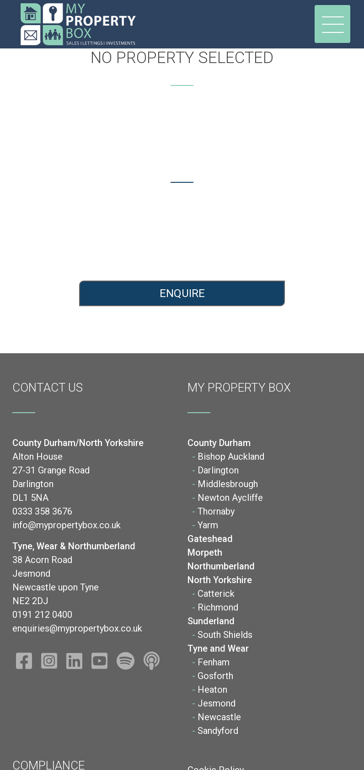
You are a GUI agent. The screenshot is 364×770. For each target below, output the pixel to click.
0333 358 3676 (91, 230)
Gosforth (215, 675)
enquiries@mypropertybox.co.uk (273, 246)
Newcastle (219, 717)
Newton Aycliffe (230, 497)
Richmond (218, 607)
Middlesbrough (228, 483)
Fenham (214, 662)
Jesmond (217, 703)
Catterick (216, 593)
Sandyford (218, 730)
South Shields (225, 634)
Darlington (218, 470)
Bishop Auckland (231, 456)
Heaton (212, 689)
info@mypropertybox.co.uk (91, 246)
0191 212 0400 (273, 230)
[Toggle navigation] (332, 24)
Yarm (208, 525)
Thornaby (216, 511)
